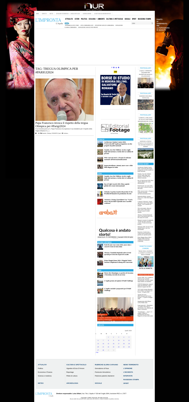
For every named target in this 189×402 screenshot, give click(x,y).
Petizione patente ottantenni (104, 376)
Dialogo (49, 133)
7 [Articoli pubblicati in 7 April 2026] (103, 340)
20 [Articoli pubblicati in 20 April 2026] (98, 347)
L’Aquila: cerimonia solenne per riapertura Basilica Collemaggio (112, 318)
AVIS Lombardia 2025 (87, 25)
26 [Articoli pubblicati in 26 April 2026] (129, 347)
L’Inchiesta (128, 372)
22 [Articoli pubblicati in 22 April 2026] (108, 347)
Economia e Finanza (45, 372)
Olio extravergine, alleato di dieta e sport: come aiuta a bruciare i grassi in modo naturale (144, 210)
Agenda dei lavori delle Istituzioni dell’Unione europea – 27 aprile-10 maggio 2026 (145, 296)
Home (37, 14)
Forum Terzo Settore (145, 274)
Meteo (51, 14)
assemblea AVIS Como (72, 25)
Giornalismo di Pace (102, 368)
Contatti (44, 14)
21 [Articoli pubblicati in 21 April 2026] (103, 347)
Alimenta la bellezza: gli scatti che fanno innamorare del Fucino (145, 119)
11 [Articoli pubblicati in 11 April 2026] (124, 340)
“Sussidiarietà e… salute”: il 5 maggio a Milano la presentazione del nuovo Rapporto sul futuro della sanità (145, 314)
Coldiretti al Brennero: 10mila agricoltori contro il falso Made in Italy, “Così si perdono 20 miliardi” (145, 203)
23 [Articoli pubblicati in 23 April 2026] (113, 347)
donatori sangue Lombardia (104, 25)
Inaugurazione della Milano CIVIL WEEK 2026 (144, 302)
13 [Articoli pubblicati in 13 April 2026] (98, 343)
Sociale (98, 383)
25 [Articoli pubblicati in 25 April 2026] (123, 347)
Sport (59, 133)
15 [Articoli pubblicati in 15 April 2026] (108, 343)
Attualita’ (42, 365)
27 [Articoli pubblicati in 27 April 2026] (98, 350)
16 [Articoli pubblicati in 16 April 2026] (113, 343)
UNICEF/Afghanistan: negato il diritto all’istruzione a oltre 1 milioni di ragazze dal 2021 (145, 285)
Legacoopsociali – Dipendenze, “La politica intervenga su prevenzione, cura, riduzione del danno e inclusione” (145, 307)
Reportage (70, 372)
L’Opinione (127, 368)
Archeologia (72, 383)
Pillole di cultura (71, 376)
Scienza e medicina (45, 376)
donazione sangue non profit (88, 27)
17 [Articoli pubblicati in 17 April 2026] (118, 343)
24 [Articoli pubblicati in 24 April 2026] (118, 347)
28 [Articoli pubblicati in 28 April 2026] (103, 350)
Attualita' (44, 133)
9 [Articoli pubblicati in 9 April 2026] (113, 340)
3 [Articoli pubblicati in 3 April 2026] (118, 337)
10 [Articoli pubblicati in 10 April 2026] (118, 340)
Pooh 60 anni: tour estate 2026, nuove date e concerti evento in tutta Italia (117, 246)
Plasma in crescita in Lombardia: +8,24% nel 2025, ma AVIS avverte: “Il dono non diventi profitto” (146, 222)
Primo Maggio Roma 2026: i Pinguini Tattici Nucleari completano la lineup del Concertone (118, 261)
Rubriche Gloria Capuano (106, 365)
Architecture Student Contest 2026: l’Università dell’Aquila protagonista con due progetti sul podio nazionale (118, 144)
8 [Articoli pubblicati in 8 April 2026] (108, 340)
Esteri (100, 174)
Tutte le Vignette (145, 268)
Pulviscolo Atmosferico (103, 372)
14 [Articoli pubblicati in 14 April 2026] (103, 343)
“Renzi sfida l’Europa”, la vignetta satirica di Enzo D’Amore (145, 252)
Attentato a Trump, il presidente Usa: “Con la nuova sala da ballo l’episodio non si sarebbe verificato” (118, 201)
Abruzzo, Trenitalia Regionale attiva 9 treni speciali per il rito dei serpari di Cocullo (117, 253)
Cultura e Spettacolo (105, 242)
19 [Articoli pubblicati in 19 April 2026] (129, 343)
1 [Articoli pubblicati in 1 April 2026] (108, 337)
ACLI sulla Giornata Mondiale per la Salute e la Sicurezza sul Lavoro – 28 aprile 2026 (145, 291)
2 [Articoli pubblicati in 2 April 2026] (113, 337)
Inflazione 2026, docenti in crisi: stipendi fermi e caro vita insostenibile (145, 228)
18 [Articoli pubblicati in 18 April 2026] (123, 343)
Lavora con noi (87, 14)
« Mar (96, 352)
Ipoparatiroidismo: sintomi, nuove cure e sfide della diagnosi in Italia (145, 198)
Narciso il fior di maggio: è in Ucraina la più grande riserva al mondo (145, 144)
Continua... (65, 133)
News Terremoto (130, 365)
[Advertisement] (94, 47)
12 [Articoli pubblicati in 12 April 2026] (129, 340)
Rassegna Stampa (131, 379)
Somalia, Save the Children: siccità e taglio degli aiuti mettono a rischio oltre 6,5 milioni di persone (118, 151)
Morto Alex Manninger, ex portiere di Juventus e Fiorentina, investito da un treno (118, 274)
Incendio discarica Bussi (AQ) (145, 96)
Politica (40, 368)
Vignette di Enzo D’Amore (75, 368)
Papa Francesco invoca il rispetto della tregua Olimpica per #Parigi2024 (61, 124)
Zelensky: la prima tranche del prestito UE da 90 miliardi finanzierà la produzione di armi (118, 193)
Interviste (127, 376)
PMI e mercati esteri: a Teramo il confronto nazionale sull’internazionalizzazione (117, 158)
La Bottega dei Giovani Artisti (102, 14)
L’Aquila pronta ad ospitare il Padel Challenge (118, 281)
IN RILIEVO (55, 133)
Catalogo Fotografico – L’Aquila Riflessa (68, 14)
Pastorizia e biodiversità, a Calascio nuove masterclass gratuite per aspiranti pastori (144, 233)
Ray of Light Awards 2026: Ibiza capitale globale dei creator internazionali (116, 185)
